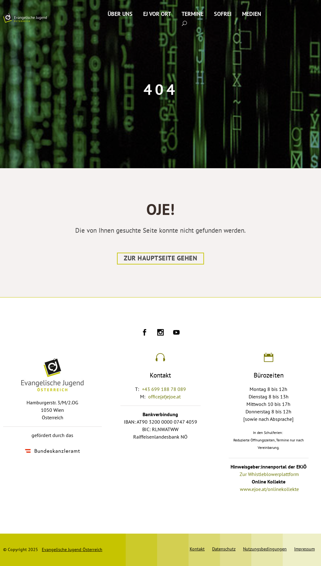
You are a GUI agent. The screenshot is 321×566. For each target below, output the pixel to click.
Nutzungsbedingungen (265, 549)
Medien (251, 14)
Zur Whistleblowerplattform (269, 474)
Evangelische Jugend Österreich (72, 549)
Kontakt (197, 549)
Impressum (304, 549)
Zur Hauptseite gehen (160, 258)
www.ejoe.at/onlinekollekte (269, 489)
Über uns (120, 14)
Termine (192, 14)
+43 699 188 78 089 (164, 389)
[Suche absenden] (184, 23)
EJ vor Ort (157, 14)
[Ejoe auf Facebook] (144, 333)
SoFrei (222, 14)
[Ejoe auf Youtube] (176, 333)
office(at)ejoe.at (164, 397)
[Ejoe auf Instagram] (160, 333)
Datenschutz (224, 549)
